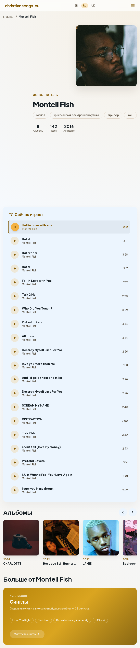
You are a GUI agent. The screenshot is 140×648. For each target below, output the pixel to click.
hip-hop (113, 115)
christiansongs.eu (22, 5)
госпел (40, 115)
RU (85, 5)
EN (76, 5)
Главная (8, 17)
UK (93, 5)
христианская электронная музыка (76, 115)
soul (130, 115)
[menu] (132, 5)
